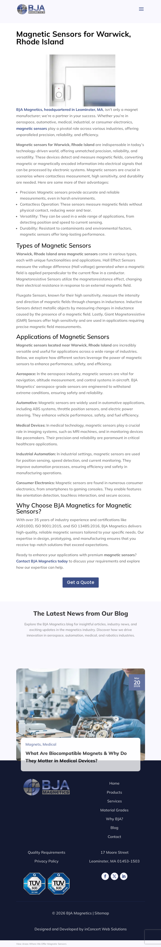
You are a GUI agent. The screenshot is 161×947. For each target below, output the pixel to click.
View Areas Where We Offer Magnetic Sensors (41, 943)
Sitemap (102, 913)
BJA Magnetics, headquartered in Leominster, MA (65, 83)
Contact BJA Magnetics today (42, 561)
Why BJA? (114, 818)
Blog (114, 827)
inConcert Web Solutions (106, 929)
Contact (114, 836)
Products (114, 792)
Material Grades (114, 810)
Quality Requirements (46, 852)
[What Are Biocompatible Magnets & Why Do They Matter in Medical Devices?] (80, 792)
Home (114, 783)
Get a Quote (80, 582)
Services (114, 801)
